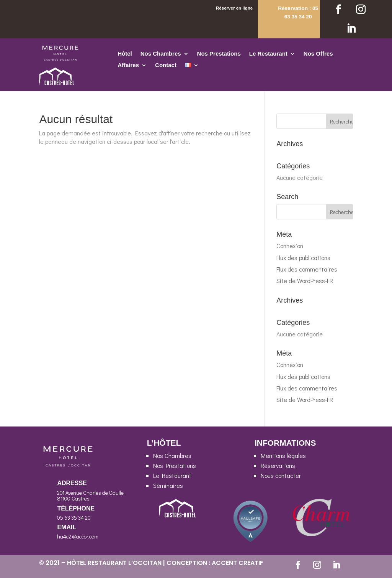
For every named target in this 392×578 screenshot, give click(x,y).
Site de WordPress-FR (304, 281)
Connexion (289, 246)
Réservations (278, 465)
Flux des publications (303, 258)
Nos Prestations (219, 54)
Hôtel (125, 54)
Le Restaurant (268, 54)
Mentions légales (283, 455)
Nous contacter (281, 475)
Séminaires (168, 485)
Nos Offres (318, 54)
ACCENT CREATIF (237, 562)
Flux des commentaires (306, 269)
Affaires (128, 65)
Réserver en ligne (234, 8)
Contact (165, 65)
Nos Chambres (160, 54)
